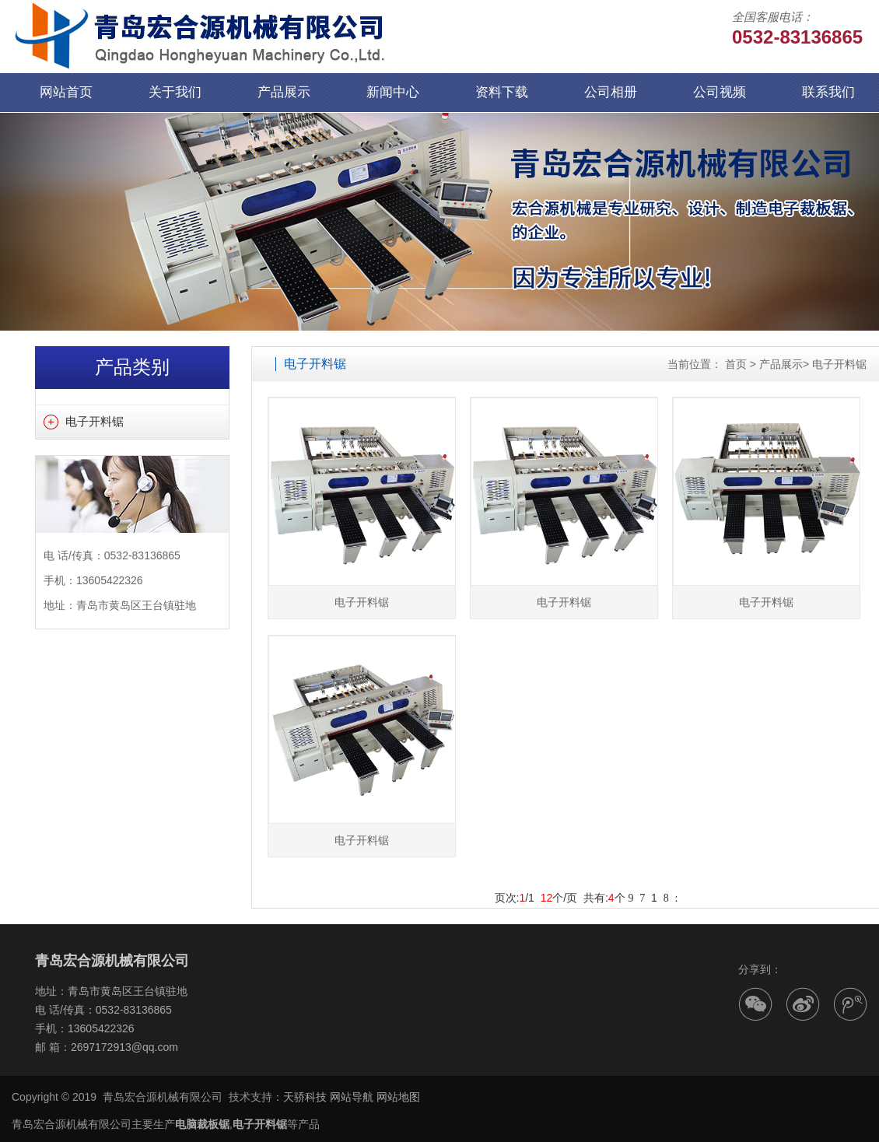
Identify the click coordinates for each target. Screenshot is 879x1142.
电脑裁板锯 (202, 1124)
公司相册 (610, 92)
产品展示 (283, 92)
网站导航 (351, 1097)
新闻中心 (392, 92)
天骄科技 (305, 1097)
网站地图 (398, 1097)
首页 (736, 364)
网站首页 (66, 92)
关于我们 (175, 92)
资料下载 (501, 92)
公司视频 (719, 92)
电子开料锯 (94, 421)
